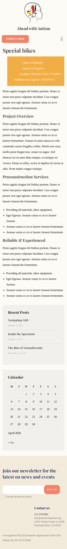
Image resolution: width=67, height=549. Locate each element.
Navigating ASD (18, 320)
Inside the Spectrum (21, 334)
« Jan (11, 442)
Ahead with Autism (33, 28)
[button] (61, 39)
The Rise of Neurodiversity (25, 348)
